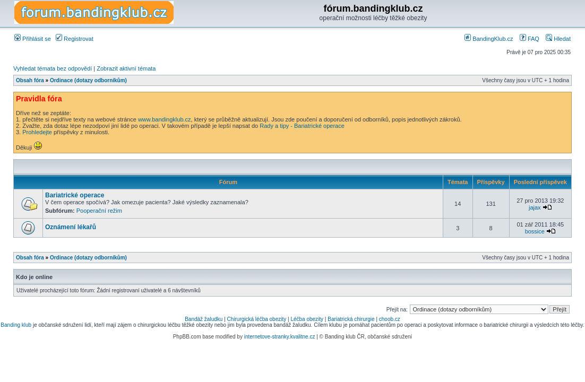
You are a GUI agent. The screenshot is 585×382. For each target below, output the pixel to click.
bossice (535, 231)
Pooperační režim (99, 210)
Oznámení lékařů (70, 227)
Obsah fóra (30, 80)
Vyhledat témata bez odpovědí (52, 68)
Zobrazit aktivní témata (126, 68)
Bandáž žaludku (203, 319)
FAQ (529, 39)
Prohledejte (37, 132)
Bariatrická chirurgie (351, 319)
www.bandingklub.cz (164, 119)
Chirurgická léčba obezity (257, 319)
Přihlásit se (32, 39)
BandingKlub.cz (488, 39)
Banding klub (16, 325)
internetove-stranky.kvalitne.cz (279, 337)
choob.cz (389, 319)
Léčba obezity (306, 319)
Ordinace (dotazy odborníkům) (88, 80)
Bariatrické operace (74, 195)
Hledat (558, 39)
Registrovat (74, 39)
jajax (535, 207)
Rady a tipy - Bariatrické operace (302, 126)
